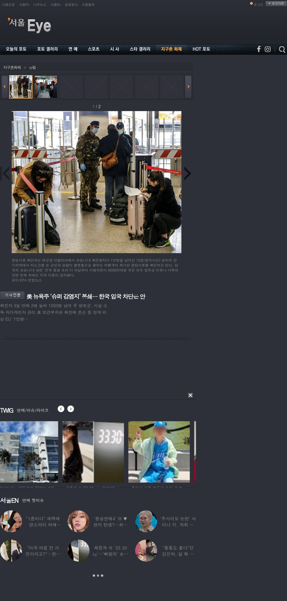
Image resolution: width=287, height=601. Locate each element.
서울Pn (24, 4)
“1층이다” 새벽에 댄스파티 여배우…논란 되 (43, 524)
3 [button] (102, 575)
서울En (55, 4)
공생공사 (71, 4)
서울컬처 (88, 4)
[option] (30, 451)
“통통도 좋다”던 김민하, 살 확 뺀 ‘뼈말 (178, 554)
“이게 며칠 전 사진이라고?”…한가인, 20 (42, 554)
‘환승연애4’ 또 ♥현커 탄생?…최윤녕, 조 (110, 524)
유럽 (32, 67)
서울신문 (8, 4)
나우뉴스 (39, 4)
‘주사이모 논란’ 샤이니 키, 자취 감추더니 (178, 524)
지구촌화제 (12, 67)
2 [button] (98, 575)
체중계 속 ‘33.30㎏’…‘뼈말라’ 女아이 (110, 554)
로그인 (258, 4)
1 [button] (94, 575)
